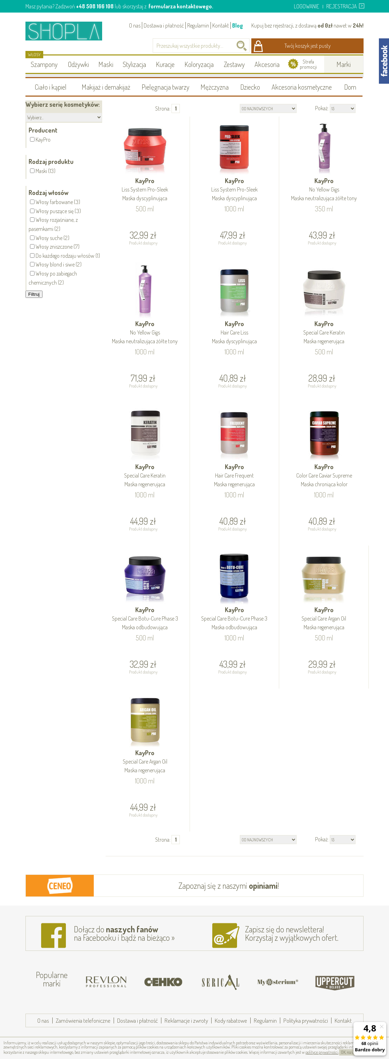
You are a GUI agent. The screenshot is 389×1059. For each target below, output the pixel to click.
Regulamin (198, 25)
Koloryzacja (199, 64)
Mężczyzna (214, 86)
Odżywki (78, 64)
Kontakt (220, 25)
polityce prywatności (321, 1052)
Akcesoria (267, 64)
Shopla (68, 30)
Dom (350, 86)
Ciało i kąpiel (51, 86)
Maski (105, 64)
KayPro (145, 190)
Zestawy (234, 64)
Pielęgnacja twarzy (165, 86)
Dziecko (250, 86)
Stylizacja (134, 64)
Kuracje (165, 64)
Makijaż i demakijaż (106, 86)
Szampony (44, 64)
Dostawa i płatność (164, 25)
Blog (237, 25)
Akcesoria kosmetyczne (302, 86)
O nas (134, 25)
